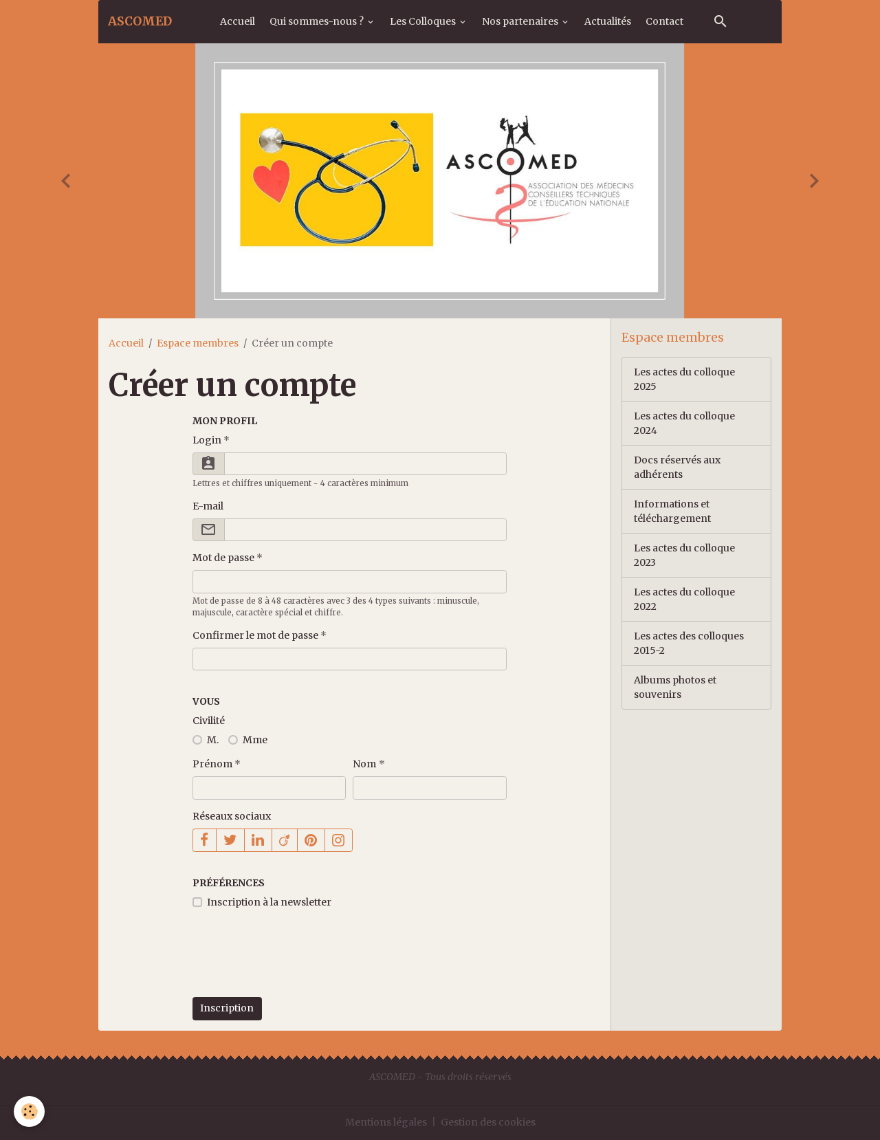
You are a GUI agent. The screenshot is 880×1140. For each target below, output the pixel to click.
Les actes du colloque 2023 (684, 555)
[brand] (140, 21)
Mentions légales (386, 1122)
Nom (364, 764)
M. (213, 740)
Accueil (237, 21)
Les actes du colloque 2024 (684, 423)
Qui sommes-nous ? (318, 21)
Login (206, 440)
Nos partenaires (521, 21)
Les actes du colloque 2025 (684, 379)
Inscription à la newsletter (269, 902)
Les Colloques (424, 21)
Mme (255, 740)
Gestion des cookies (488, 1122)
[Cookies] (29, 1111)
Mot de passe (223, 557)
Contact (664, 21)
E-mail (207, 506)
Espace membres (198, 343)
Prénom (212, 764)
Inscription (227, 1008)
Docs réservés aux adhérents (677, 467)
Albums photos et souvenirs (675, 687)
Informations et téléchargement (672, 511)
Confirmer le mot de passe (255, 635)
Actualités (607, 21)
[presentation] (297, 960)
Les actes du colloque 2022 (684, 599)
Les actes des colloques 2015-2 (689, 643)
